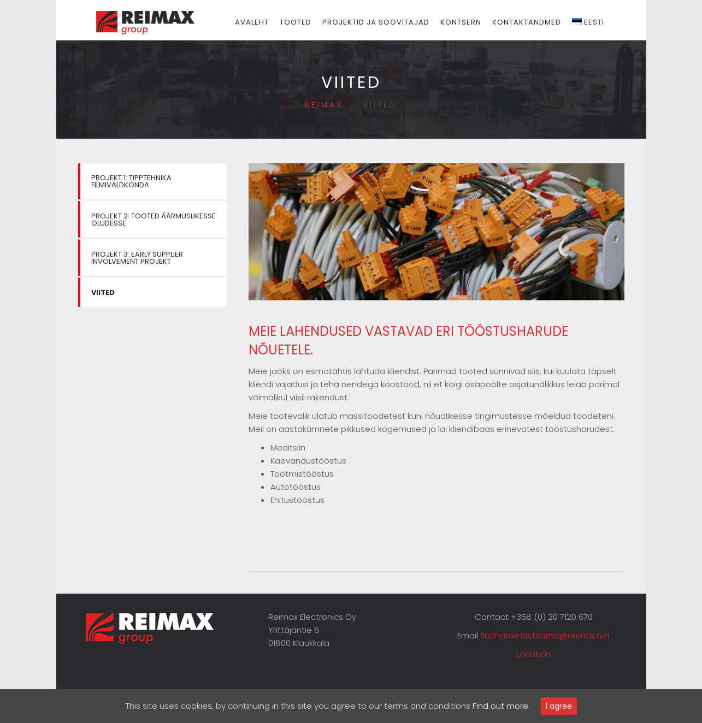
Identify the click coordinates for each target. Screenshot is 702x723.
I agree (559, 706)
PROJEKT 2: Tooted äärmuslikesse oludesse (153, 219)
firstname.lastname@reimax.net (545, 635)
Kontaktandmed (538, 22)
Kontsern (472, 22)
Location (533, 654)
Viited (103, 292)
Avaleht (263, 22)
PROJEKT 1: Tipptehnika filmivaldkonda (131, 181)
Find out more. (501, 706)
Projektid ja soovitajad (387, 22)
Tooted (307, 22)
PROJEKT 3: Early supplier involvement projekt (137, 257)
